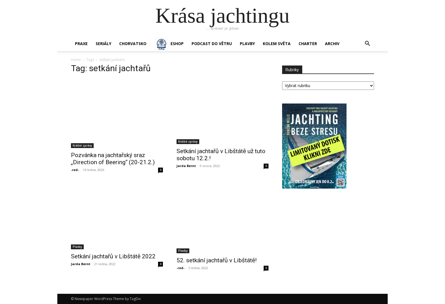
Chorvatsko (132, 43)
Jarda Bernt (186, 166)
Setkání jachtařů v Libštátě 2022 (113, 256)
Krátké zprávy (82, 145)
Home (76, 59)
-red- (75, 170)
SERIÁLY (103, 43)
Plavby (77, 247)
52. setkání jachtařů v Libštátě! (217, 260)
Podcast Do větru (212, 43)
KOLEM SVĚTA (277, 43)
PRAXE (81, 43)
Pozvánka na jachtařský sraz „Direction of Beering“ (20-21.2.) (113, 159)
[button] (367, 44)
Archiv (332, 43)
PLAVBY (247, 43)
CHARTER (308, 43)
